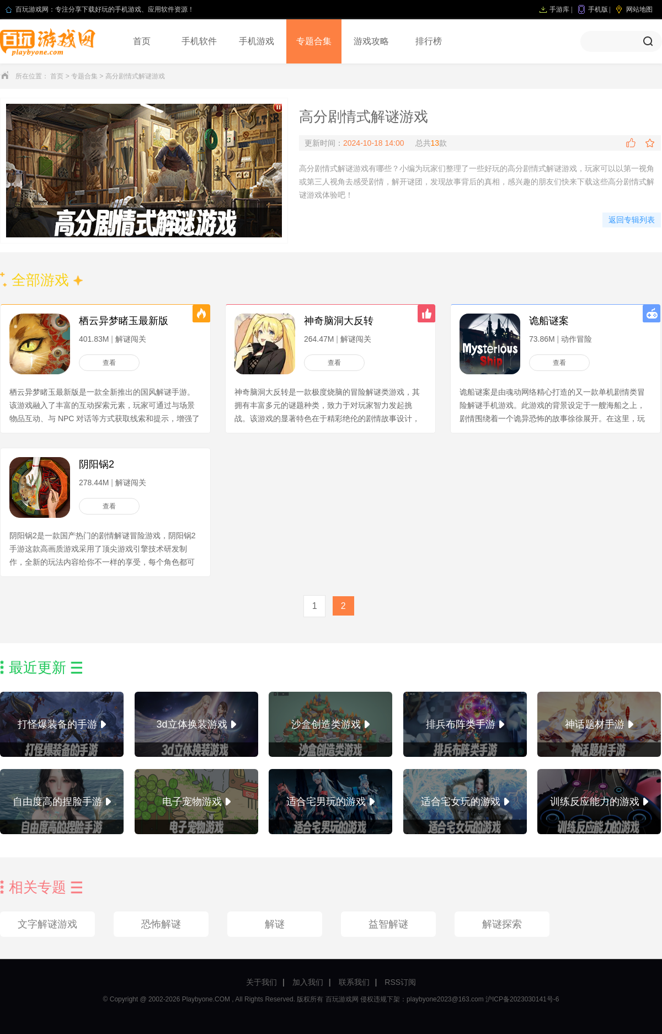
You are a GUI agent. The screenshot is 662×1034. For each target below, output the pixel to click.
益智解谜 (388, 924)
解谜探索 (502, 924)
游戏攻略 (371, 41)
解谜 (275, 924)
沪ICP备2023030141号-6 (522, 999)
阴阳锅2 (96, 464)
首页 (142, 41)
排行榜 (428, 41)
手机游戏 (256, 41)
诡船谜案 (549, 320)
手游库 (559, 9)
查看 (109, 363)
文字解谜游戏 (47, 924)
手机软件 (199, 41)
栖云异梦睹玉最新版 (123, 320)
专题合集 (314, 41)
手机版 (598, 9)
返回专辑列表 (631, 219)
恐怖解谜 (161, 924)
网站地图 (639, 9)
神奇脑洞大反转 (338, 320)
